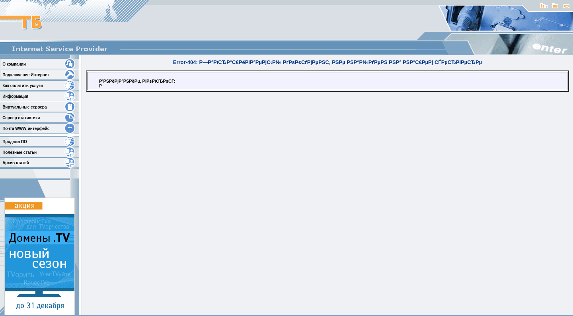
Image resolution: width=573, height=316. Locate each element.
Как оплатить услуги (22, 85)
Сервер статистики (21, 118)
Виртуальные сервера (24, 107)
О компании (14, 64)
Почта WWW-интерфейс (25, 128)
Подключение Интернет (25, 75)
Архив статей (15, 163)
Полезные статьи (19, 152)
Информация (15, 96)
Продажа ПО (14, 142)
